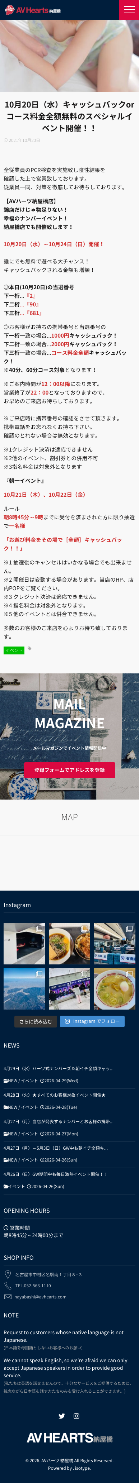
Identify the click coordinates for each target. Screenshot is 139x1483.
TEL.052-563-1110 (33, 1283)
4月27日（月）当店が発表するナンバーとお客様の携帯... (58, 1122)
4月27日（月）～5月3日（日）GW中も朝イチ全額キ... (56, 1148)
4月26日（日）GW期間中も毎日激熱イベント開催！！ (56, 1174)
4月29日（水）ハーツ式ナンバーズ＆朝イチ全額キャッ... (58, 1069)
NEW (12, 1081)
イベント (14, 650)
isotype (82, 1468)
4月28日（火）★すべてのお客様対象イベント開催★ (55, 1095)
